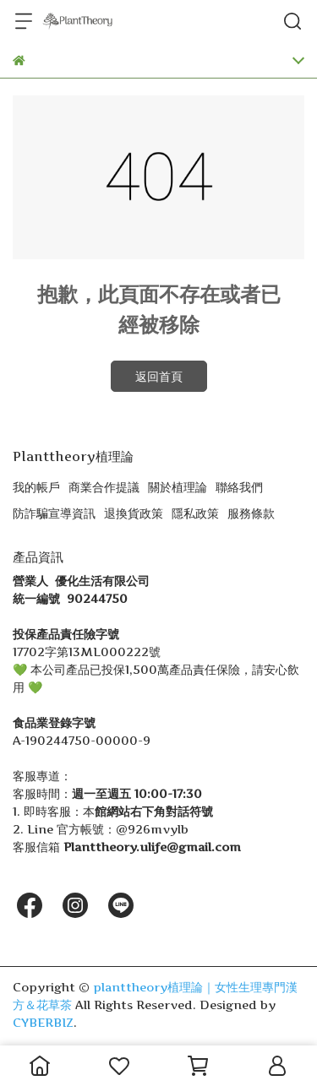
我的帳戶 (36, 487)
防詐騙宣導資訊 (54, 513)
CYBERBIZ (43, 1022)
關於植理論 (177, 487)
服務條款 (251, 513)
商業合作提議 (103, 487)
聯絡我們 (239, 487)
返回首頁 (159, 376)
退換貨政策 (133, 513)
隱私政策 (195, 513)
